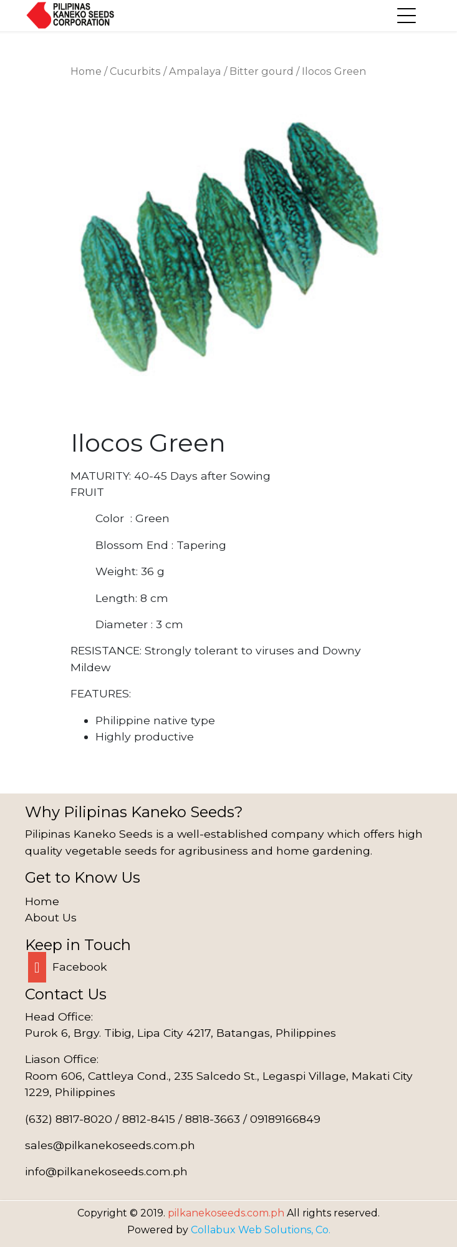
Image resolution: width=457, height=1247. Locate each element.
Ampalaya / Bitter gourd (231, 71)
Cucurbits (135, 71)
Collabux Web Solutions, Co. (260, 1230)
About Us (51, 917)
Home (86, 71)
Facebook (67, 966)
